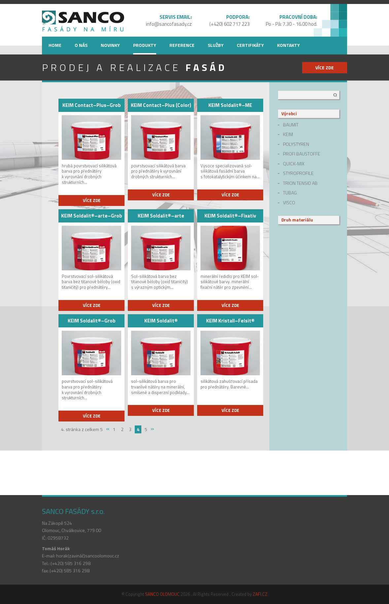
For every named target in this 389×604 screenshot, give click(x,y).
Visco (289, 202)
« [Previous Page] (108, 428)
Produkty (144, 45)
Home (55, 45)
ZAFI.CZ (260, 594)
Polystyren (296, 144)
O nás (81, 45)
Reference (181, 45)
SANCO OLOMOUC (162, 594)
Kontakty (288, 45)
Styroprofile (298, 173)
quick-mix (293, 163)
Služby (216, 45)
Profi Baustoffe (301, 154)
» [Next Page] (152, 428)
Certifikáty (250, 45)
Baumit (291, 124)
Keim (288, 134)
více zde (324, 67)
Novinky (110, 45)
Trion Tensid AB (300, 183)
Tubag (290, 192)
